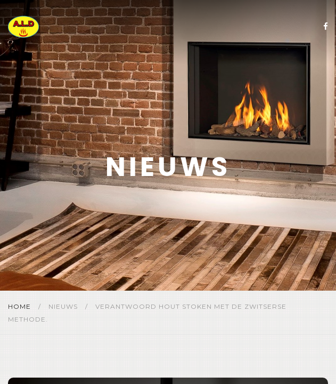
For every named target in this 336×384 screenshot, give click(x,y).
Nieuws (64, 306)
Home (20, 306)
